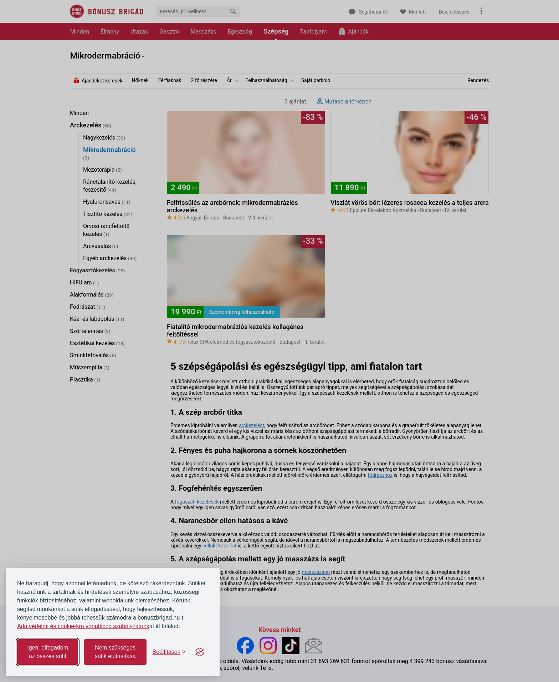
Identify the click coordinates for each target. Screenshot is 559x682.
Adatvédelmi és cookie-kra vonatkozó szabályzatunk (83, 626)
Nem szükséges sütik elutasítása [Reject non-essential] (115, 652)
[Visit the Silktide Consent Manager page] (199, 652)
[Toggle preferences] (168, 652)
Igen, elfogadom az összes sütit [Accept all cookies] (47, 652)
